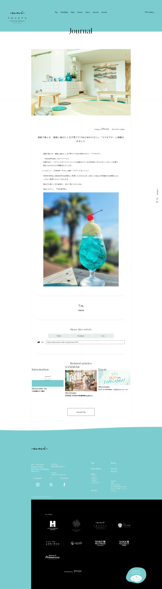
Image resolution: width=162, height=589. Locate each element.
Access (114, 471)
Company (113, 490)
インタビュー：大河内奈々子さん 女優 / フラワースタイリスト (65, 171)
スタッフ (124, 489)
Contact (113, 481)
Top (93, 463)
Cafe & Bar (96, 469)
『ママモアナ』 (61, 189)
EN (157, 202)
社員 (118, 489)
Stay (93, 474)
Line (103, 336)
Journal (114, 469)
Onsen (94, 490)
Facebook (81, 336)
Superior (95, 479)
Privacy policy (115, 485)
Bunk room (95, 483)
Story (113, 463)
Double (94, 481)
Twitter (59, 336)
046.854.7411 (58, 466)
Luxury (94, 477)
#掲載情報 (81, 310)
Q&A (112, 483)
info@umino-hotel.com (58, 475)
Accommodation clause (118, 487)
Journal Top (81, 412)
